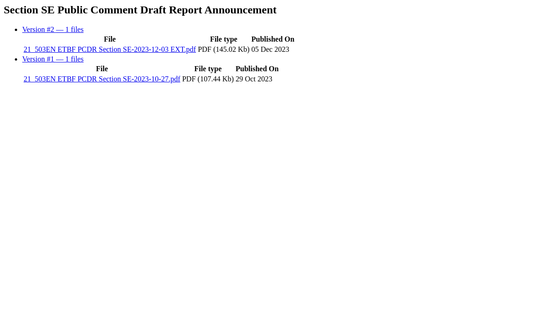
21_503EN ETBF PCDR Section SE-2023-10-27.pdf (102, 79)
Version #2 (52, 29)
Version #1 (52, 59)
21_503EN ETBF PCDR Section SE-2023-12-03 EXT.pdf (110, 49)
